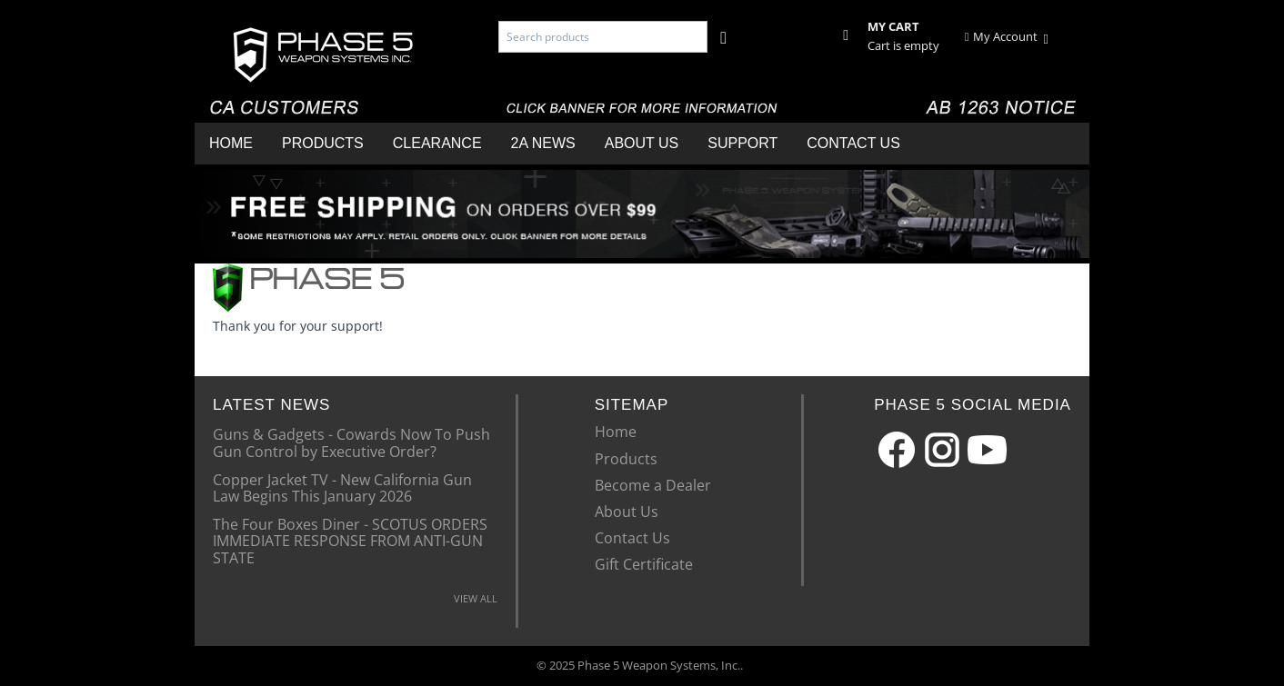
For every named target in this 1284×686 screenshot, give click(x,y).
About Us (642, 143)
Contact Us (853, 143)
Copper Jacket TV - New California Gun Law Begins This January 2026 (342, 487)
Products (323, 143)
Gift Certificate (644, 564)
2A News (543, 143)
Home (231, 143)
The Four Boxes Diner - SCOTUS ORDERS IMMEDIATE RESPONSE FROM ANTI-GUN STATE (350, 540)
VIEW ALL (475, 598)
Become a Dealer (653, 485)
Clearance (437, 143)
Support (742, 143)
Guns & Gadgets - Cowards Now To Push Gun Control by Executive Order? (351, 441)
